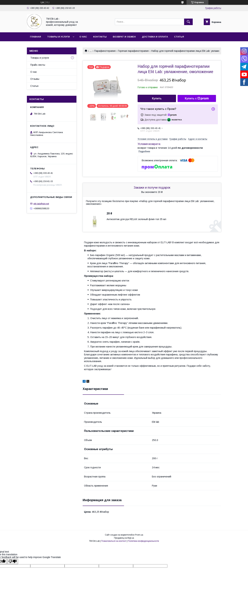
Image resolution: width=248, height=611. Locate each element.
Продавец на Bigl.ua (124, 538)
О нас (83, 36)
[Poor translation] (12, 561)
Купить (157, 98)
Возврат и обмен (124, 36)
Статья (179, 36)
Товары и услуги (58, 36)
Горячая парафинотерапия (133, 51)
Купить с (197, 98)
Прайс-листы (37, 64)
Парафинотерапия (105, 51)
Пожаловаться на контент (113, 541)
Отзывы (34, 79)
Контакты (100, 36)
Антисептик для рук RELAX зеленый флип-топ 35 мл (136, 219)
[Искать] (188, 22)
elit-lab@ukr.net (41, 203)
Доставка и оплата (155, 36)
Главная (35, 36)
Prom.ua (139, 535)
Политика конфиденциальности (143, 541)
